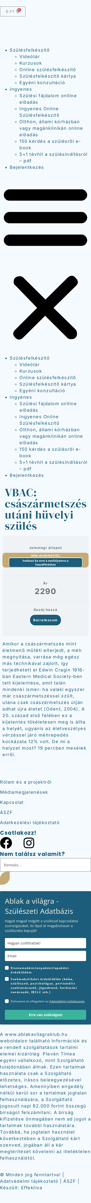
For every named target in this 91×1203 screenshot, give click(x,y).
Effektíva (31, 1187)
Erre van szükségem (45, 1014)
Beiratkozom (45, 620)
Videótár (29, 56)
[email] (45, 956)
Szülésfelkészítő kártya (47, 76)
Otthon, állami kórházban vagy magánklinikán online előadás (51, 128)
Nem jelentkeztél (45, 555)
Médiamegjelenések (24, 792)
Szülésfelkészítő (30, 50)
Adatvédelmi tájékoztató (29, 1181)
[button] (45, 263)
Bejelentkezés (27, 167)
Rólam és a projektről (26, 782)
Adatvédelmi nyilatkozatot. (67, 1001)
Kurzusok (30, 63)
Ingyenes (21, 89)
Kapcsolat (12, 802)
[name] (45, 943)
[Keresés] (5, 878)
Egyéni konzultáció (42, 82)
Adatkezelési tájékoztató (30, 822)
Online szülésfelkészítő (47, 69)
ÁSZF (6, 812)
